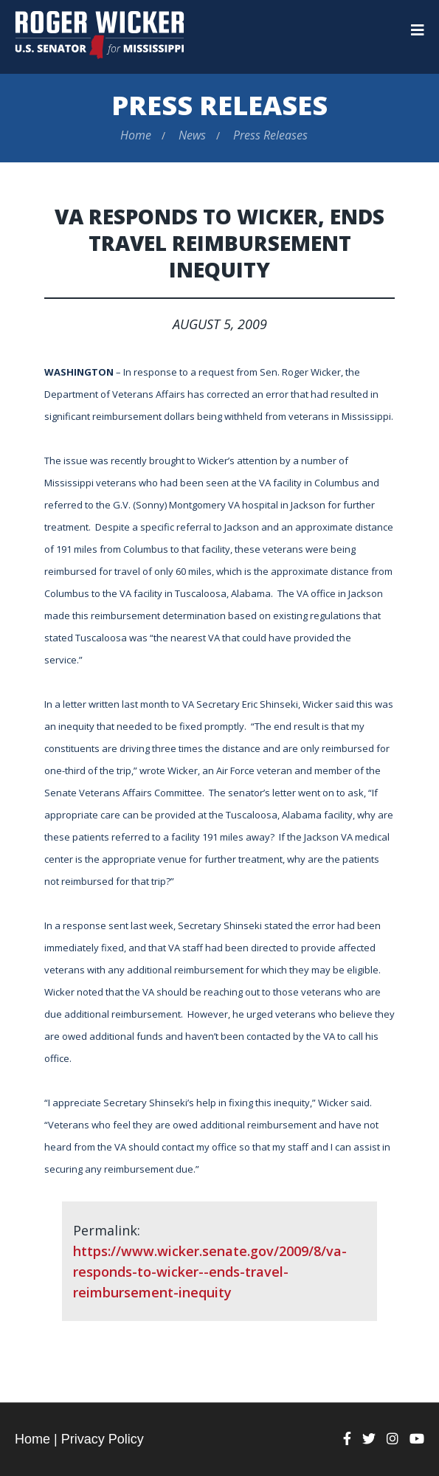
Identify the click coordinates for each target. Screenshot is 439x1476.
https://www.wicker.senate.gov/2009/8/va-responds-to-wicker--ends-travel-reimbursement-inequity (210, 1271)
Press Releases (219, 105)
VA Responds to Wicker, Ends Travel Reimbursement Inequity (219, 242)
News (192, 135)
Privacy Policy (102, 1439)
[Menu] (417, 30)
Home (135, 135)
